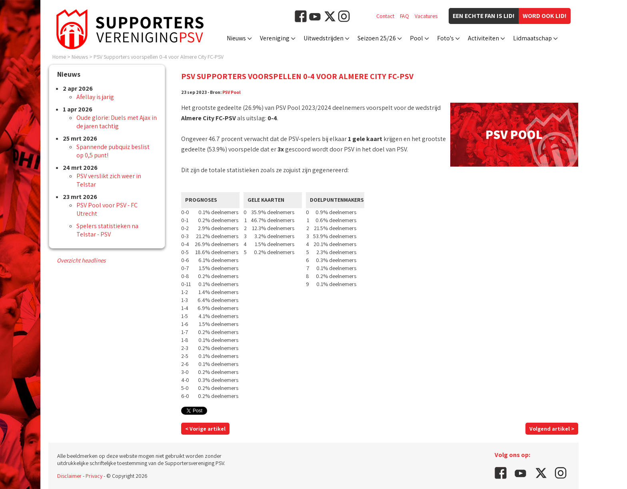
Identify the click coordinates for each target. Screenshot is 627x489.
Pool (416, 38)
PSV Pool (231, 92)
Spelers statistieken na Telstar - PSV (107, 230)
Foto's (445, 38)
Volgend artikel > (551, 428)
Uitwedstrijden (323, 38)
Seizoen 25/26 (376, 38)
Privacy (94, 475)
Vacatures (426, 16)
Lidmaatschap (532, 38)
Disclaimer (69, 475)
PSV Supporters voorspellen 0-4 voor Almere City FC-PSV (159, 56)
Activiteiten (483, 38)
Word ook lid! (545, 16)
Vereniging (275, 38)
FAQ (404, 16)
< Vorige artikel (205, 428)
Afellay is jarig (95, 97)
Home (59, 56)
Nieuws (236, 38)
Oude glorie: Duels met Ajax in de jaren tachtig (116, 121)
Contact (385, 16)
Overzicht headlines (81, 260)
